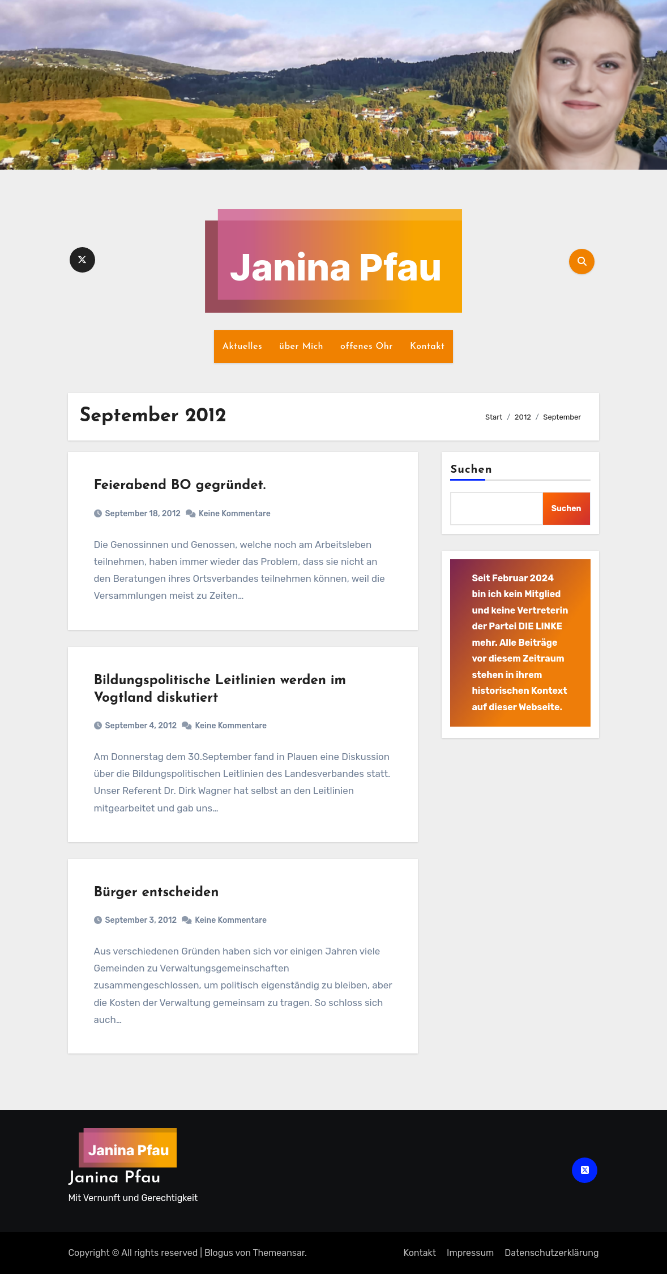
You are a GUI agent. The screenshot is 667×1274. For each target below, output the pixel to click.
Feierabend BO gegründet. (179, 486)
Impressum (470, 1252)
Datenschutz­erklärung (551, 1252)
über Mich (301, 346)
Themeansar (279, 1252)
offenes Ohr (366, 346)
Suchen (471, 470)
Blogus (218, 1252)
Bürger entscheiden (156, 893)
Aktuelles (242, 346)
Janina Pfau (114, 1178)
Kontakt (427, 346)
